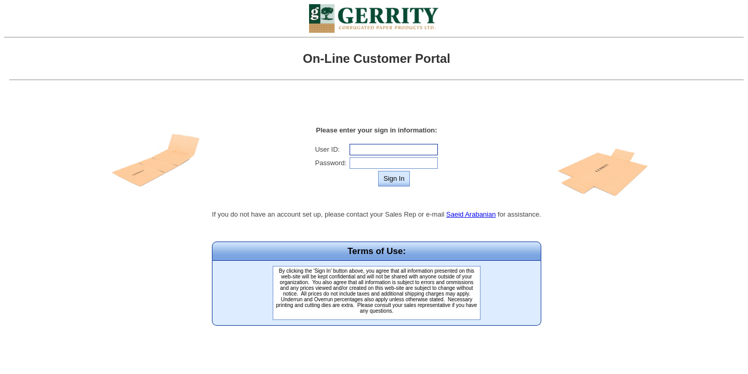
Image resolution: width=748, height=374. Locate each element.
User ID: (327, 149)
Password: (330, 163)
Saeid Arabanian (471, 214)
